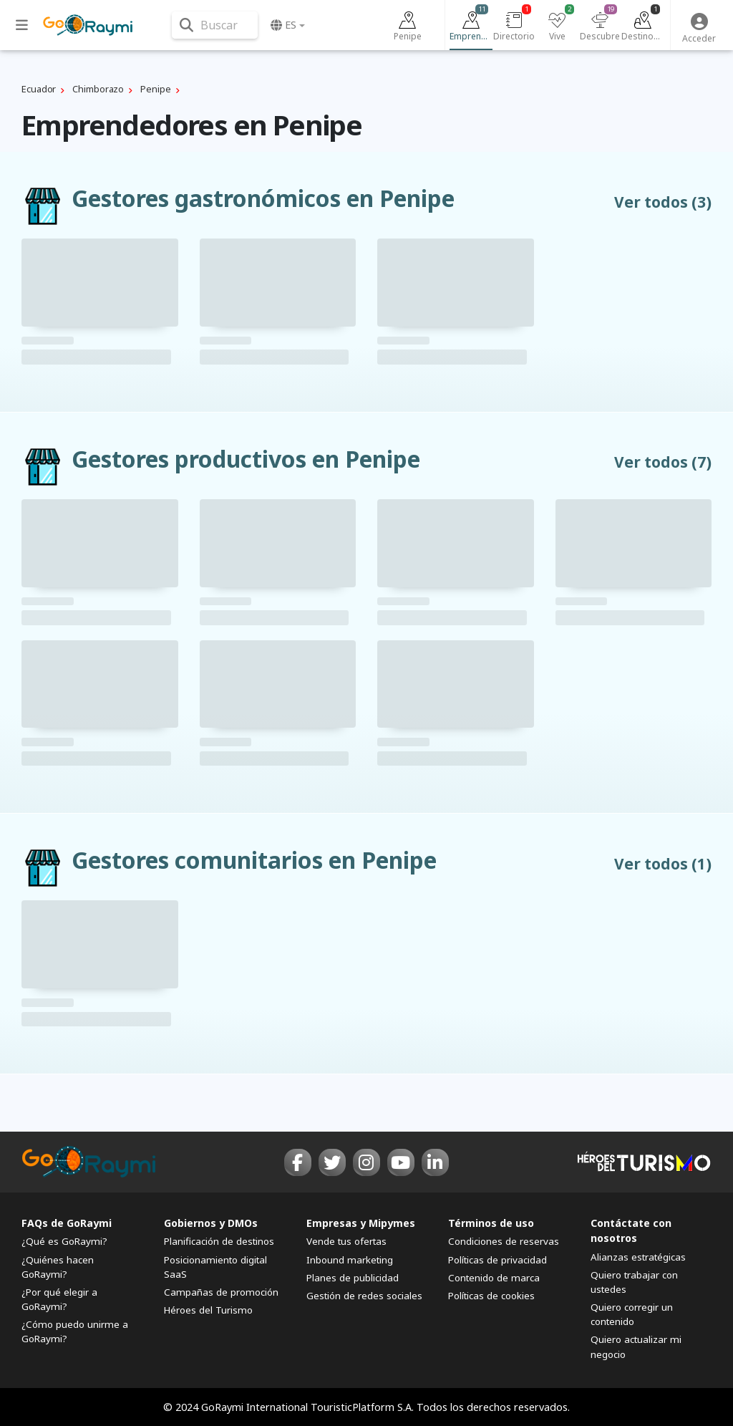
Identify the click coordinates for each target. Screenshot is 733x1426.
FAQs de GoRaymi (66, 1223)
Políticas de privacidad (497, 1259)
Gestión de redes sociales (364, 1295)
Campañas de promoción (221, 1292)
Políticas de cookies (491, 1295)
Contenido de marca (494, 1277)
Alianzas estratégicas (638, 1257)
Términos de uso (491, 1223)
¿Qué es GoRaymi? (64, 1241)
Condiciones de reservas (503, 1241)
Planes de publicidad (352, 1277)
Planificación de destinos (219, 1241)
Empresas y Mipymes (360, 1223)
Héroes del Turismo (208, 1310)
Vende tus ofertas (346, 1241)
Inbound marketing (349, 1259)
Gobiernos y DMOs (211, 1223)
